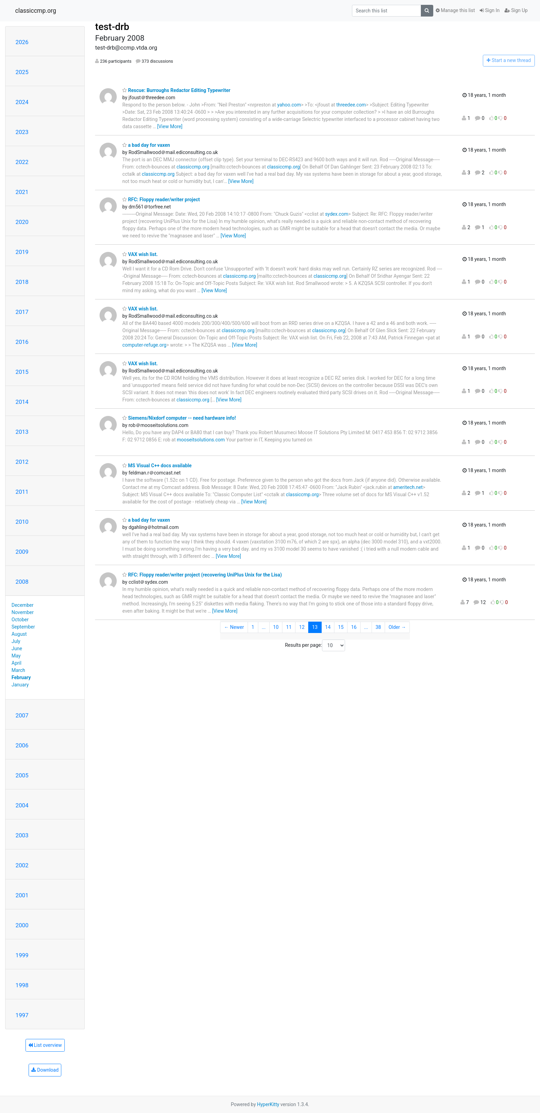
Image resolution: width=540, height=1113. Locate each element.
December (23, 605)
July (16, 641)
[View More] (169, 126)
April (17, 663)
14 (328, 627)
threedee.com (351, 105)
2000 (22, 925)
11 (289, 627)
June (17, 648)
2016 (22, 341)
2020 (22, 221)
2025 (22, 72)
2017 (22, 311)
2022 (22, 162)
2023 (22, 132)
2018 (22, 281)
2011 (22, 491)
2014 (22, 401)
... (264, 627)
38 (378, 627)
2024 (22, 102)
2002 (22, 865)
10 (276, 627)
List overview (45, 1045)
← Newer (234, 627)
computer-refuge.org (144, 345)
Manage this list (455, 10)
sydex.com (336, 214)
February (21, 677)
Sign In (490, 10)
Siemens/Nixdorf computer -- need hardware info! (179, 418)
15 (341, 627)
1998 (22, 985)
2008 (22, 581)
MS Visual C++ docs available (156, 465)
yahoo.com (289, 105)
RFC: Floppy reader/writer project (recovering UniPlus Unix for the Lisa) (202, 575)
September (23, 627)
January (20, 684)
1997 (22, 1015)
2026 (22, 42)
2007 (22, 715)
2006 (22, 745)
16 (354, 627)
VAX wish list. (140, 254)
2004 (22, 805)
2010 (22, 521)
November (23, 612)
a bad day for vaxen (146, 145)
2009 (22, 551)
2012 (22, 461)
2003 (22, 835)
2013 (22, 431)
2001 (22, 895)
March (18, 670)
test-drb (112, 26)
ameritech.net (408, 487)
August (19, 634)
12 (302, 627)
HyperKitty (268, 1104)
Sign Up (516, 10)
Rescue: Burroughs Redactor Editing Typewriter (176, 90)
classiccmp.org (35, 10)
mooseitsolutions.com (201, 439)
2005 (22, 775)
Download (45, 1070)
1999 (22, 955)
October (20, 619)
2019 (22, 251)
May (16, 655)
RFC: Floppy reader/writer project (161, 199)
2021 (22, 191)
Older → (397, 627)
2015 (22, 371)
